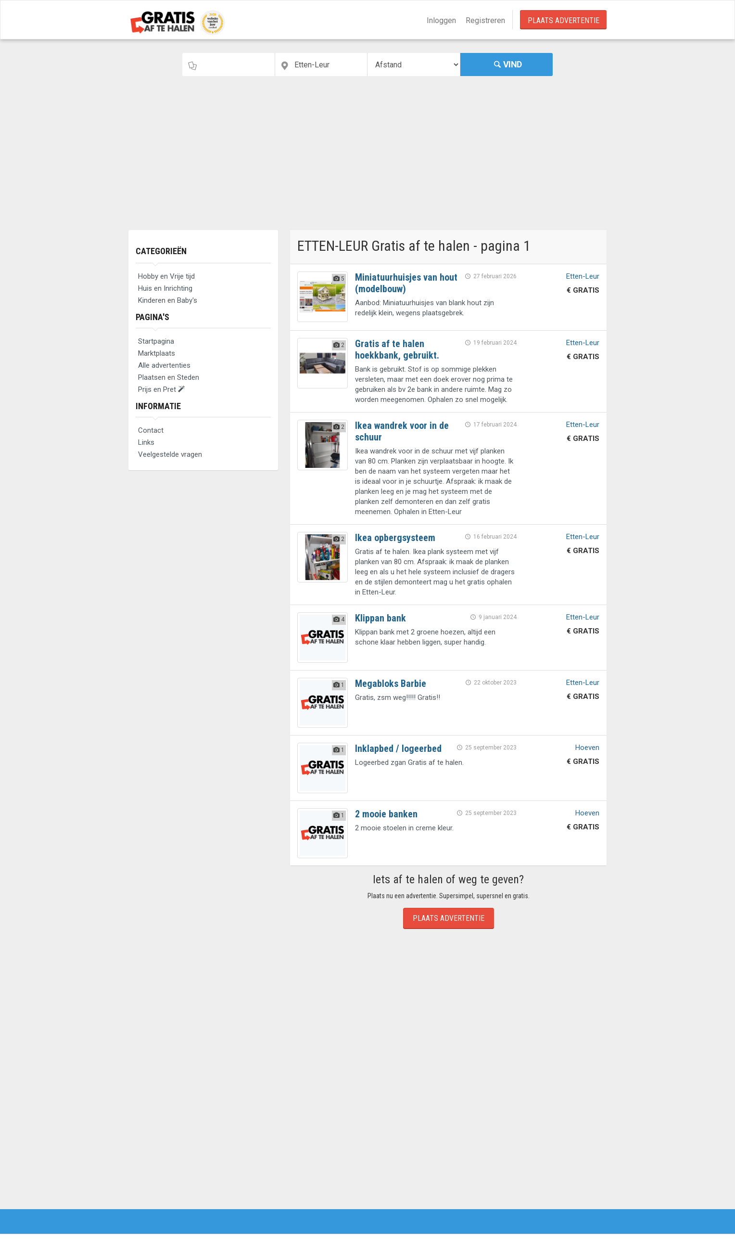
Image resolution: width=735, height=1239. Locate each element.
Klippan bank (380, 618)
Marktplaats (156, 353)
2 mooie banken (386, 814)
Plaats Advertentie (563, 20)
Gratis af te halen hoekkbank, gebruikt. (397, 349)
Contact (151, 430)
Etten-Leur (582, 276)
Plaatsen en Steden (168, 377)
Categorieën (161, 251)
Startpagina (156, 341)
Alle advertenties (164, 365)
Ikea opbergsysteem (395, 537)
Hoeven (587, 747)
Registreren (485, 20)
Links (146, 442)
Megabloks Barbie (390, 683)
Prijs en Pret (161, 389)
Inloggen (441, 20)
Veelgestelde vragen (170, 454)
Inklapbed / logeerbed (398, 748)
